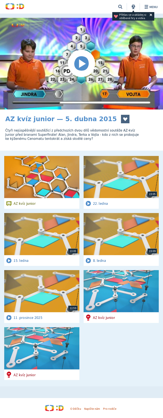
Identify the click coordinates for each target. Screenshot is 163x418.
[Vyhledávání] (120, 7)
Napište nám (92, 409)
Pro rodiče (110, 409)
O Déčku (75, 409)
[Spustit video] (81, 63)
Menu (150, 7)
